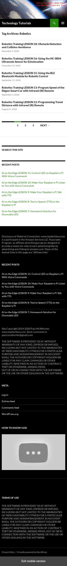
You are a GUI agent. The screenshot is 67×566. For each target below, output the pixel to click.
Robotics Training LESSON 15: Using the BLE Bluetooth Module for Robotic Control (28, 74)
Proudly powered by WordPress (32, 552)
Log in (5, 394)
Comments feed (10, 407)
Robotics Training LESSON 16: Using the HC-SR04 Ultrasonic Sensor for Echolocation (31, 60)
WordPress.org (10, 413)
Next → (45, 125)
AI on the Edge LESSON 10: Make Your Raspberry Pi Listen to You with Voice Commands (33, 184)
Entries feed (8, 401)
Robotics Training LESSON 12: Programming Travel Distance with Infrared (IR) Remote (32, 103)
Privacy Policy (8, 552)
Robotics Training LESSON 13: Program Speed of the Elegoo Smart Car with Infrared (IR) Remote (33, 89)
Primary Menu (63, 23)
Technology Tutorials (16, 23)
